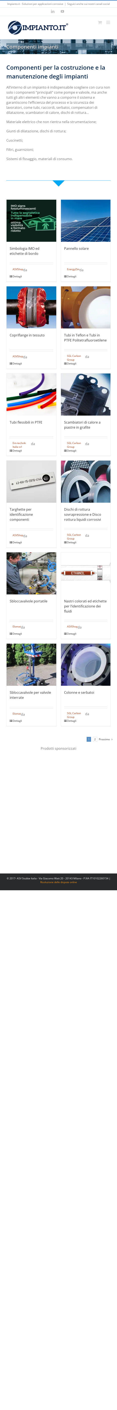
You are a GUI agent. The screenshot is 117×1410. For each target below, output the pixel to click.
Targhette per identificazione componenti (21, 514)
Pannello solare (76, 248)
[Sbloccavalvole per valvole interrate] (31, 665)
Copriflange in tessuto (27, 335)
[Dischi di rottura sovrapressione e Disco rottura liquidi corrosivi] (86, 482)
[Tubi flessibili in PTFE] (31, 394)
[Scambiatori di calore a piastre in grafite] (86, 394)
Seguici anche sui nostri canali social (88, 4)
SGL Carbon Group (74, 357)
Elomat (17, 626)
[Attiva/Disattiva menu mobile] (108, 22)
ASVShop (18, 269)
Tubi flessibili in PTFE (26, 422)
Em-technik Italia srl (19, 445)
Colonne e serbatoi (79, 692)
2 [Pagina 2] (95, 739)
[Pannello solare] (86, 221)
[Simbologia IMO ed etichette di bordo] (31, 221)
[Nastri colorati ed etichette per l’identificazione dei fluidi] (86, 573)
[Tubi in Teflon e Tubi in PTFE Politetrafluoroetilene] (86, 307)
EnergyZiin (73, 269)
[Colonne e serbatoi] (86, 665)
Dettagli (17, 276)
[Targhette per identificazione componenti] (31, 482)
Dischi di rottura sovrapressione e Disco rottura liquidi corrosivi (82, 514)
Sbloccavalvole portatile (28, 601)
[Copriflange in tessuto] (31, 307)
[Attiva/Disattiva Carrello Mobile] (100, 22)
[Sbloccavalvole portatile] (31, 573)
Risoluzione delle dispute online (58, 882)
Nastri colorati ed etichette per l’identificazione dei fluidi (85, 606)
